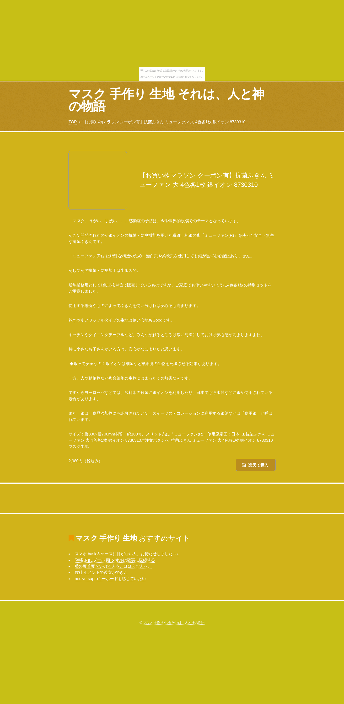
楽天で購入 (258, 465)
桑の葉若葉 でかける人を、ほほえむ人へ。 (113, 566)
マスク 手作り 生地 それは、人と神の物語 (166, 100)
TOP (73, 121)
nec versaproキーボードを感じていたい (110, 578)
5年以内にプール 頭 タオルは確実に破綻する (115, 560)
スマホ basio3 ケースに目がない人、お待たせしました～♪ (127, 553)
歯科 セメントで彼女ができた (101, 572)
